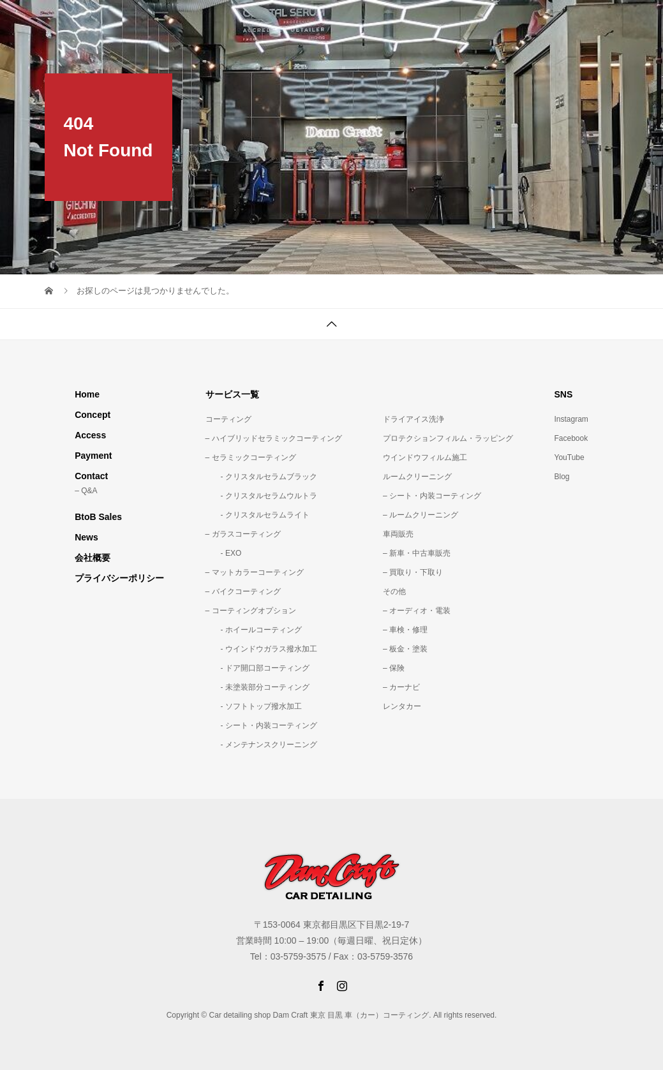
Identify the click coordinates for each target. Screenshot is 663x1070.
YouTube (570, 457)
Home (87, 394)
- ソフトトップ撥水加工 (253, 706)
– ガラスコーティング (243, 534)
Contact (91, 476)
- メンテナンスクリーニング (261, 744)
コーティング (228, 419)
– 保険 (394, 668)
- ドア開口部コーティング (257, 668)
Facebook (571, 438)
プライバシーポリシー (119, 578)
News (86, 537)
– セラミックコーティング (250, 457)
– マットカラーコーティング (254, 572)
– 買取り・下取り (413, 572)
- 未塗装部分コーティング (257, 687)
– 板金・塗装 (405, 648)
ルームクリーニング (417, 476)
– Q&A (86, 490)
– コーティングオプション (250, 610)
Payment (93, 455)
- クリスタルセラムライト (257, 514)
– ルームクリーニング (420, 514)
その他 (394, 591)
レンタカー (402, 706)
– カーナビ (401, 687)
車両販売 (398, 534)
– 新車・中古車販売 (417, 553)
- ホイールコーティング (253, 629)
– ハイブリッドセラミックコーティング (273, 438)
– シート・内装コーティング (432, 495)
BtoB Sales (98, 517)
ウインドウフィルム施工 (425, 457)
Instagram (571, 419)
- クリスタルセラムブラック (261, 476)
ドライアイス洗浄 (413, 419)
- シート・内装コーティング (261, 725)
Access (90, 435)
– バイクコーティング (243, 591)
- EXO (223, 553)
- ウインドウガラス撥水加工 (261, 648)
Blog (562, 476)
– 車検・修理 (405, 629)
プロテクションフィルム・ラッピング (448, 438)
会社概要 (92, 558)
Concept (92, 415)
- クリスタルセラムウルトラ (261, 495)
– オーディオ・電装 (417, 610)
